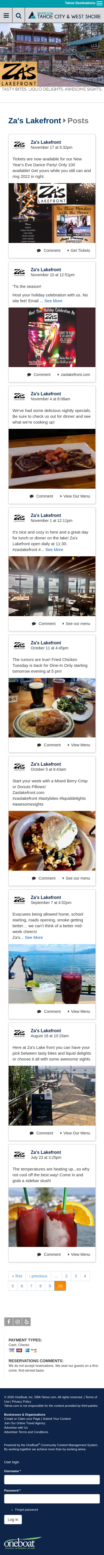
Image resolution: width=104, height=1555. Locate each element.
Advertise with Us (16, 1427)
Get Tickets (79, 250)
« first (17, 1276)
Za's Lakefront (34, 121)
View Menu (79, 745)
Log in (13, 1519)
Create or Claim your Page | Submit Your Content (37, 1418)
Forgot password (26, 1509)
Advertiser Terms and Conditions (26, 1432)
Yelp (26, 1323)
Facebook (8, 1323)
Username (12, 1471)
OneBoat (33, 1445)
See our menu (76, 623)
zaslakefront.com (74, 374)
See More (53, 300)
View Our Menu (75, 496)
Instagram (17, 1323)
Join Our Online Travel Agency (24, 1423)
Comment (48, 250)
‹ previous (38, 1276)
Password (12, 1490)
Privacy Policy (21, 1401)
